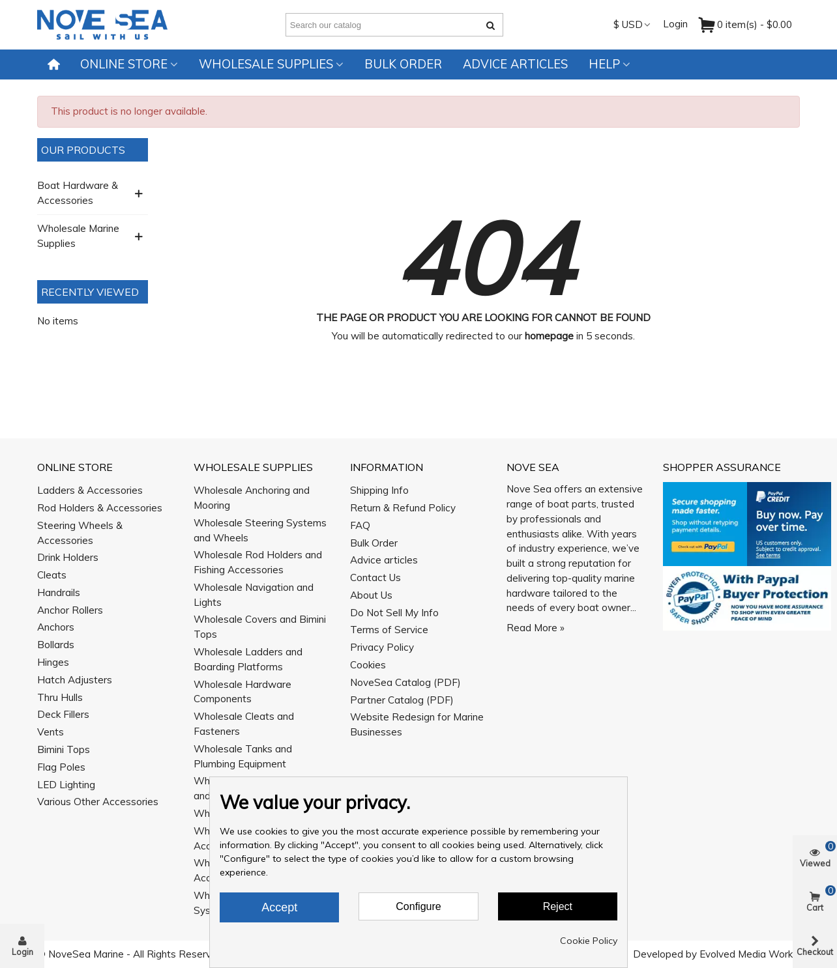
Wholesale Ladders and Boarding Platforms (248, 659)
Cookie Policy (588, 941)
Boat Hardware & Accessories (77, 192)
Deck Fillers (63, 714)
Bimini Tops (63, 749)
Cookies (368, 665)
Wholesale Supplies (266, 64)
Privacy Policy (382, 647)
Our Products (83, 149)
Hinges (53, 662)
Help (604, 64)
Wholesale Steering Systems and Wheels (260, 530)
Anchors (55, 627)
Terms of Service (389, 629)
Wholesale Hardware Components (242, 691)
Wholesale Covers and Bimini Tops (260, 626)
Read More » (536, 627)
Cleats (51, 575)
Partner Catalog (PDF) (402, 700)
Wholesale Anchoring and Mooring (252, 497)
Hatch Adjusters (74, 680)
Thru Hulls (60, 697)
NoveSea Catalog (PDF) (405, 682)
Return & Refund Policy (403, 508)
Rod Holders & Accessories (99, 508)
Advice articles (515, 64)
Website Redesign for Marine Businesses (417, 724)
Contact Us (375, 577)
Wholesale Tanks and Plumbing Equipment (243, 756)
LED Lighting (66, 784)
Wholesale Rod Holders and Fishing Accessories (258, 562)
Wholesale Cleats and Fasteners (244, 723)
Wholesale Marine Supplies (78, 235)
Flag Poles (61, 767)
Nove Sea (533, 467)
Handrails (58, 592)
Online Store (124, 64)
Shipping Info (379, 490)
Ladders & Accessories (90, 490)
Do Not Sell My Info (394, 612)
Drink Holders (67, 557)
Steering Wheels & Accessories (80, 533)
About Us (371, 595)
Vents (50, 732)
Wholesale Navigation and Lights (254, 594)
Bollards (55, 644)
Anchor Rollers (70, 610)
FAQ (360, 525)
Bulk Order (403, 64)
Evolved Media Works (748, 954)
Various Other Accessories (97, 801)
